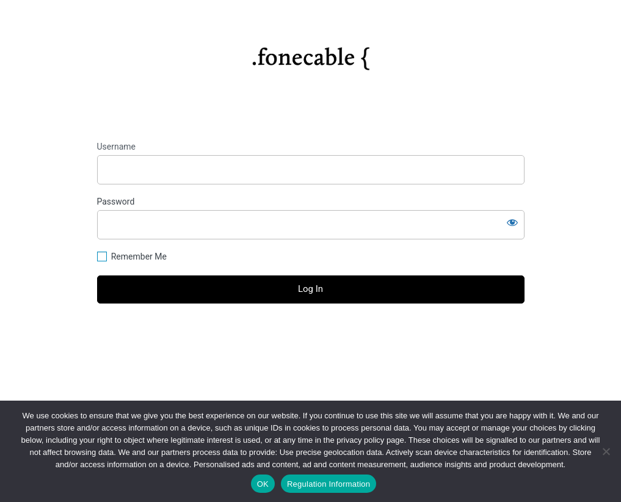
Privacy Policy (310, 384)
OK (263, 484)
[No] (606, 451)
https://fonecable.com (310, 53)
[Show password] (512, 222)
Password (116, 201)
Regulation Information (328, 484)
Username (116, 146)
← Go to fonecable (311, 357)
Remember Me (139, 256)
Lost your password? (310, 335)
